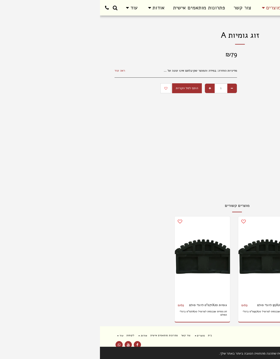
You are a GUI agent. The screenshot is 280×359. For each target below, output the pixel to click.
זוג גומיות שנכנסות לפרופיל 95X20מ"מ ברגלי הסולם (167, 313)
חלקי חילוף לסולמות (216, 23)
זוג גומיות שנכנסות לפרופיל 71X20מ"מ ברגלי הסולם (103, 313)
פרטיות (242, 346)
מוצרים (253, 23)
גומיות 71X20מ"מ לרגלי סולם (108, 305)
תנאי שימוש (259, 346)
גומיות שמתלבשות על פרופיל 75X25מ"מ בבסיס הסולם (233, 313)
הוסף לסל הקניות (87, 88)
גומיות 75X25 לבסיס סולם (237, 305)
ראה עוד (20, 71)
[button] (55, 8)
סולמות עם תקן (238, 23)
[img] (230, 258)
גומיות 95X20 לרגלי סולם (174, 305)
